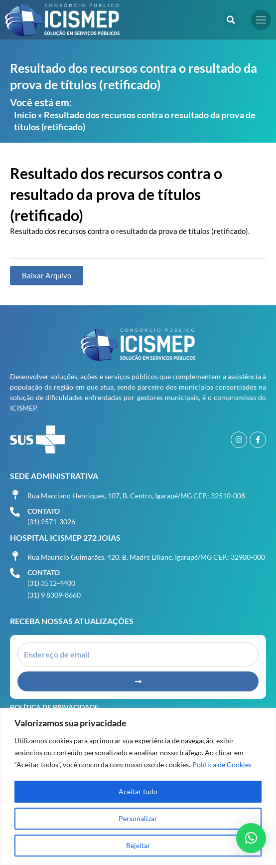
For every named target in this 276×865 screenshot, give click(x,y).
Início (25, 114)
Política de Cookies (222, 764)
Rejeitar (138, 845)
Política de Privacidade (54, 707)
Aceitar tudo (138, 791)
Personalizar (138, 818)
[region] (138, 786)
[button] (231, 19)
